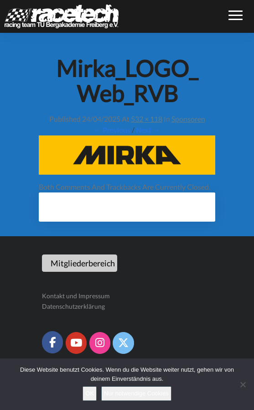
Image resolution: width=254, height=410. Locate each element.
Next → (148, 129)
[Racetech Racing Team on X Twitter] (123, 343)
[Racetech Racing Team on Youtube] (76, 343)
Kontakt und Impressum (76, 296)
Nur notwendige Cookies (136, 393)
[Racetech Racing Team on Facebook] (52, 342)
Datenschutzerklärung (73, 306)
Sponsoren (188, 118)
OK (89, 393)
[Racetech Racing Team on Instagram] (99, 343)
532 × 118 (146, 118)
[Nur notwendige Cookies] (242, 384)
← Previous (112, 129)
